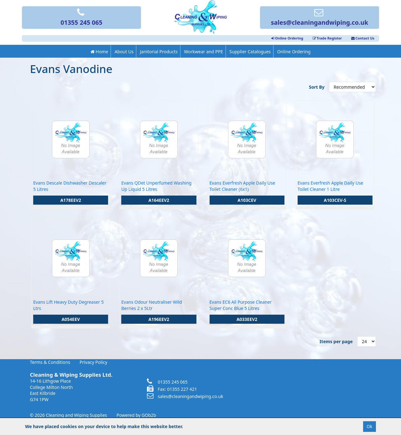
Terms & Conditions (50, 362)
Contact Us (362, 38)
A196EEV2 (158, 319)
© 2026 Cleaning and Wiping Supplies (68, 415)
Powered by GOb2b (136, 415)
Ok (369, 426)
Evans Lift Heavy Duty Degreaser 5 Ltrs (68, 305)
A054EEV (70, 319)
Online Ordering (287, 38)
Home (99, 52)
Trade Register (327, 38)
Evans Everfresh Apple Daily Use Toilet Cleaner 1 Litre (330, 186)
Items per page (336, 341)
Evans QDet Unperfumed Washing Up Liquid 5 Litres (156, 186)
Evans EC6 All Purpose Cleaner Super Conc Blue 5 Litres (241, 305)
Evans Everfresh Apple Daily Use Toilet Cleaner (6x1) (242, 186)
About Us (124, 52)
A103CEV (246, 200)
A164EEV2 (158, 200)
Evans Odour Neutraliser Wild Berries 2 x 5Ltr (151, 305)
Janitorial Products (159, 52)
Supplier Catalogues (250, 52)
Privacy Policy (93, 362)
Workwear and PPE (203, 52)
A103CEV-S (335, 200)
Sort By (317, 87)
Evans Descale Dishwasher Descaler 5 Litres (70, 186)
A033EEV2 (247, 319)
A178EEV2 (70, 200)
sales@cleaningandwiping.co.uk (319, 18)
